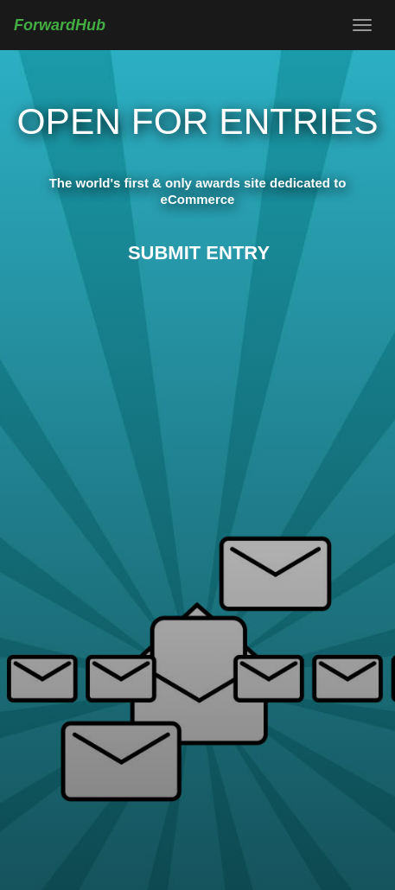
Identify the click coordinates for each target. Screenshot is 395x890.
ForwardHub (59, 25)
